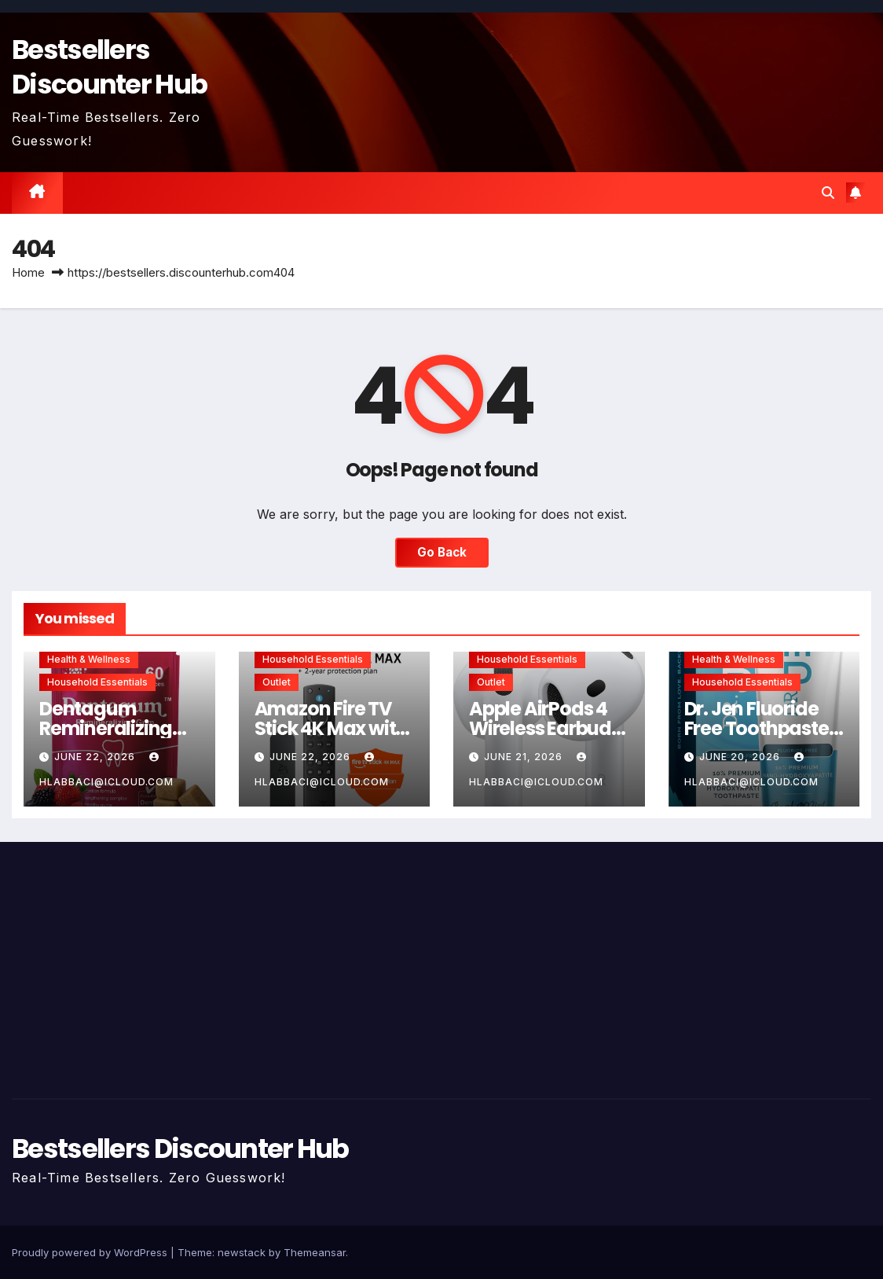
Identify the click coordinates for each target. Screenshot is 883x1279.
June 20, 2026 (741, 757)
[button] (828, 192)
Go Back (442, 552)
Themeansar (315, 1252)
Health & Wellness (88, 659)
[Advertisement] (147, 966)
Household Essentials (97, 682)
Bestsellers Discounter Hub (109, 67)
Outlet (276, 682)
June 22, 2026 (96, 757)
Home (28, 272)
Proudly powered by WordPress (91, 1252)
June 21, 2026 (525, 757)
